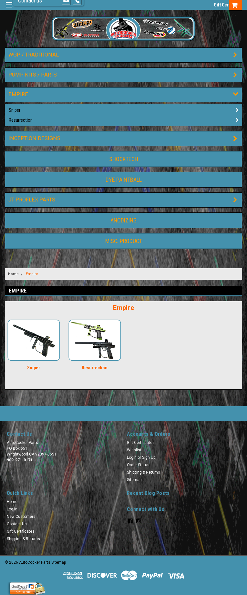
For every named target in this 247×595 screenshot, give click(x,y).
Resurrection (21, 120)
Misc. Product (123, 241)
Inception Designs (34, 138)
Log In (12, 509)
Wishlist (134, 450)
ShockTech (123, 159)
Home (13, 274)
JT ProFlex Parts (31, 200)
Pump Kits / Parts (32, 75)
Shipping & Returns (143, 472)
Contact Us (17, 524)
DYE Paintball (124, 179)
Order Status (138, 465)
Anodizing (123, 220)
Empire (18, 94)
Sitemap (134, 479)
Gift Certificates (141, 442)
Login (132, 457)
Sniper (14, 110)
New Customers (21, 516)
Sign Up (148, 457)
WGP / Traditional (33, 55)
